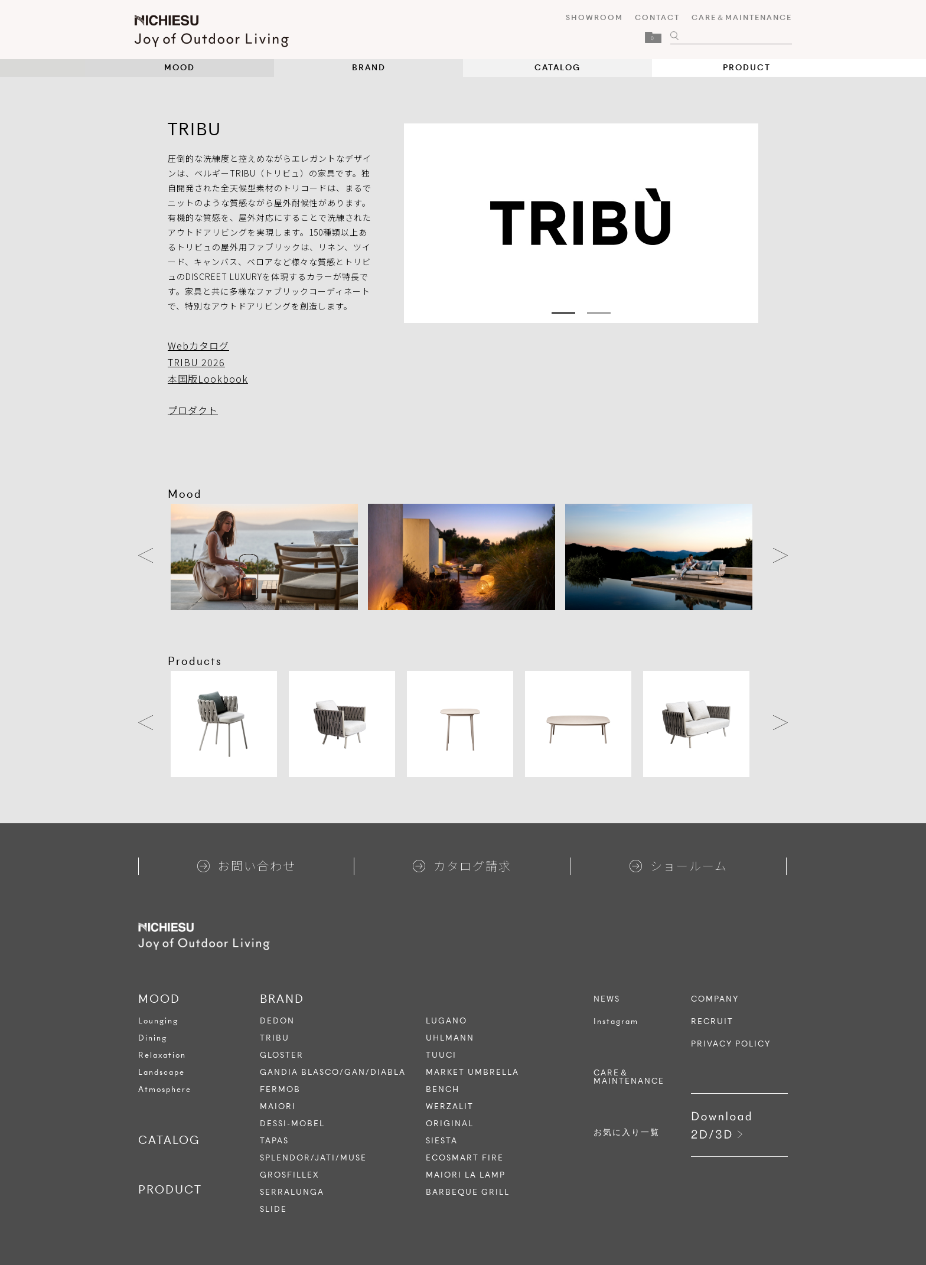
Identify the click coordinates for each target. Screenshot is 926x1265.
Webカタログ (198, 345)
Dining (152, 1038)
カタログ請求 (462, 865)
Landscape (161, 1072)
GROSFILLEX (289, 1175)
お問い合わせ (246, 865)
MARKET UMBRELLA (472, 1072)
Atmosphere (164, 1089)
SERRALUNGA (292, 1192)
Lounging (158, 1020)
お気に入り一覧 (627, 1133)
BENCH (442, 1089)
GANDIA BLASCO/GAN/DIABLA (333, 1072)
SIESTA (442, 1140)
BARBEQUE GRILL (468, 1192)
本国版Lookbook (208, 378)
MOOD (179, 67)
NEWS (607, 999)
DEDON (277, 1020)
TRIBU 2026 (196, 362)
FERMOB (280, 1089)
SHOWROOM (590, 17)
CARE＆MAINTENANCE (737, 17)
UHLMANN (450, 1038)
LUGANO (446, 1020)
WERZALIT (450, 1106)
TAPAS (274, 1140)
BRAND (369, 67)
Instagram (616, 1022)
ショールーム (679, 865)
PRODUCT (747, 67)
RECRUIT (712, 1022)
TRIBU (274, 1038)
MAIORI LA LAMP (466, 1175)
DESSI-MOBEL (292, 1123)
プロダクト (193, 410)
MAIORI (278, 1106)
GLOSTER (282, 1055)
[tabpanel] (581, 223)
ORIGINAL (450, 1123)
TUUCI (441, 1055)
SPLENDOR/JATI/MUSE (313, 1157)
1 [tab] (563, 313)
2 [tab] (599, 313)
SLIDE (273, 1209)
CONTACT (653, 17)
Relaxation (162, 1055)
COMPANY (715, 999)
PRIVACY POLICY (731, 1044)
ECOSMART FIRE (465, 1157)
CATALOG (557, 67)
